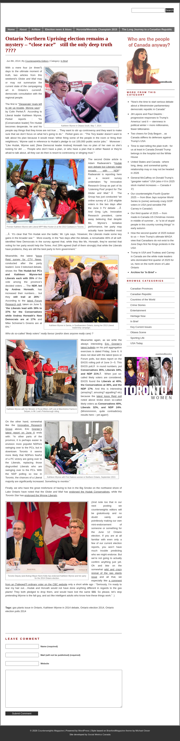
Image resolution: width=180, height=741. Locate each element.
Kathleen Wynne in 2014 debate (61, 607)
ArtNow (36, 29)
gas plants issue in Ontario (27, 607)
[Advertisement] (50, 622)
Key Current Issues (141, 327)
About (23, 29)
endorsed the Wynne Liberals (40, 495)
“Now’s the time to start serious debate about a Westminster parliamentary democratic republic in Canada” (152, 105)
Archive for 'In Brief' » (144, 272)
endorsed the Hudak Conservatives (89, 491)
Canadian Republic (141, 294)
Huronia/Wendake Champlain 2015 (96, 29)
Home (11, 29)
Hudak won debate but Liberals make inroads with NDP (105, 167)
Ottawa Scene (138, 332)
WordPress (83, 730)
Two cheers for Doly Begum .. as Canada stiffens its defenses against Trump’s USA (151, 137)
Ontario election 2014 (92, 607)
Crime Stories (138, 305)
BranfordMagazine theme (119, 730)
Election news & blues (58, 29)
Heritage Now (138, 316)
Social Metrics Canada (99, 734)
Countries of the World (142, 299)
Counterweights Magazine (51, 730)
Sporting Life (137, 337)
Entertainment (138, 310)
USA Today (136, 343)
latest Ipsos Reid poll (109, 396)
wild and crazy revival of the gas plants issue (106, 573)
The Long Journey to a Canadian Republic (147, 29)
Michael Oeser (143, 730)
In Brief (64, 61)
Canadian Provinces (141, 288)
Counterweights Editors (36, 61)
